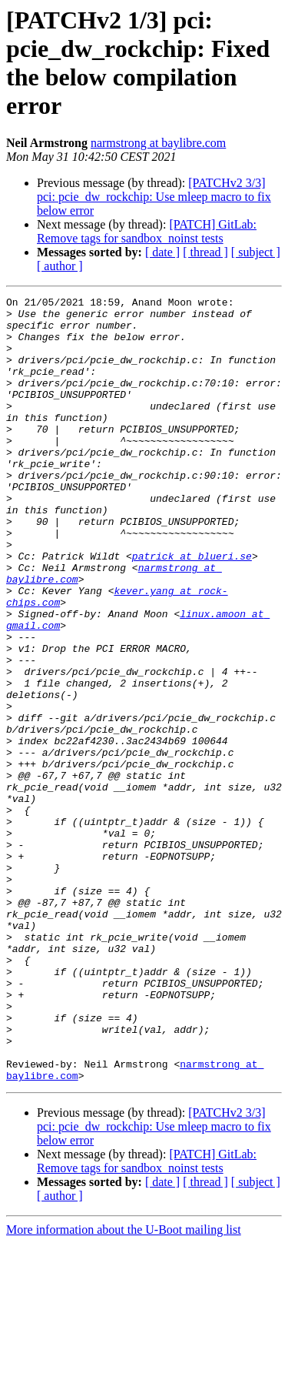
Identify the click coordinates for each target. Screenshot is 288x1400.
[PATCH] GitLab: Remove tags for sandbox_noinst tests (147, 231)
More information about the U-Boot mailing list (123, 1386)
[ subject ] (255, 252)
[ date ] (162, 252)
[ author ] (60, 265)
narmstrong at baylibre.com (158, 142)
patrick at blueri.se (192, 609)
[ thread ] (205, 252)
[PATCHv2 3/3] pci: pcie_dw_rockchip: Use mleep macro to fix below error (154, 196)
